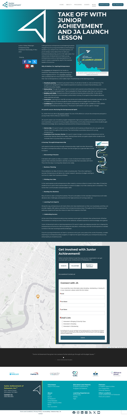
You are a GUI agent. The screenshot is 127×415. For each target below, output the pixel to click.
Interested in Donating (70, 324)
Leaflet (108, 347)
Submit (83, 337)
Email (62, 293)
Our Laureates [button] (52, 406)
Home (62, 4)
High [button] (74, 398)
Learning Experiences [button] (81, 393)
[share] (24, 62)
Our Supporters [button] (104, 388)
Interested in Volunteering (71, 326)
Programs (78, 4)
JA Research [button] (52, 398)
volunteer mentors (65, 74)
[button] (71, 4)
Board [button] (50, 397)
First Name (64, 301)
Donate (63, 266)
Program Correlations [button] (80, 388)
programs (47, 70)
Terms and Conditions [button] (26, 411)
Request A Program (89, 265)
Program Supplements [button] (80, 386)
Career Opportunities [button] (54, 402)
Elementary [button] (77, 395)
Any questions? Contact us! (67, 274)
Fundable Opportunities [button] (107, 386)
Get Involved (118, 4)
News (94, 4)
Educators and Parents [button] (82, 384)
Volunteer (75, 266)
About (68, 4)
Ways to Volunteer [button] (54, 386)
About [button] (50, 393)
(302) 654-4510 (8, 396)
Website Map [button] (55, 411)
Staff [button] (49, 395)
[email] (32, 66)
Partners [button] (102, 384)
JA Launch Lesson (63, 113)
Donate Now (104, 4)
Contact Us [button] (8, 394)
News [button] (49, 404)
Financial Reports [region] (104, 390)
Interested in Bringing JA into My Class (75, 321)
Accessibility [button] (46, 411)
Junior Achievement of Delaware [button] (109, 394)
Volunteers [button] (52, 384)
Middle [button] (75, 397)
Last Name (64, 309)
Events (86, 4)
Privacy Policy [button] (38, 411)
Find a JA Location (104, 396)
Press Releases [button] (52, 401)
